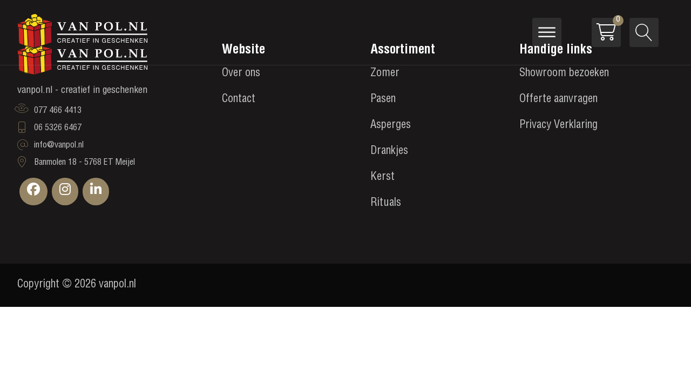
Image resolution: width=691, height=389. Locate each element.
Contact (238, 100)
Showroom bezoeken (564, 74)
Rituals (385, 203)
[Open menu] (547, 32)
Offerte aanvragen (558, 100)
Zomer (384, 74)
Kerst (382, 177)
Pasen (383, 100)
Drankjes (389, 151)
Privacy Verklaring (558, 125)
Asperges (390, 125)
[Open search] (644, 32)
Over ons (241, 74)
